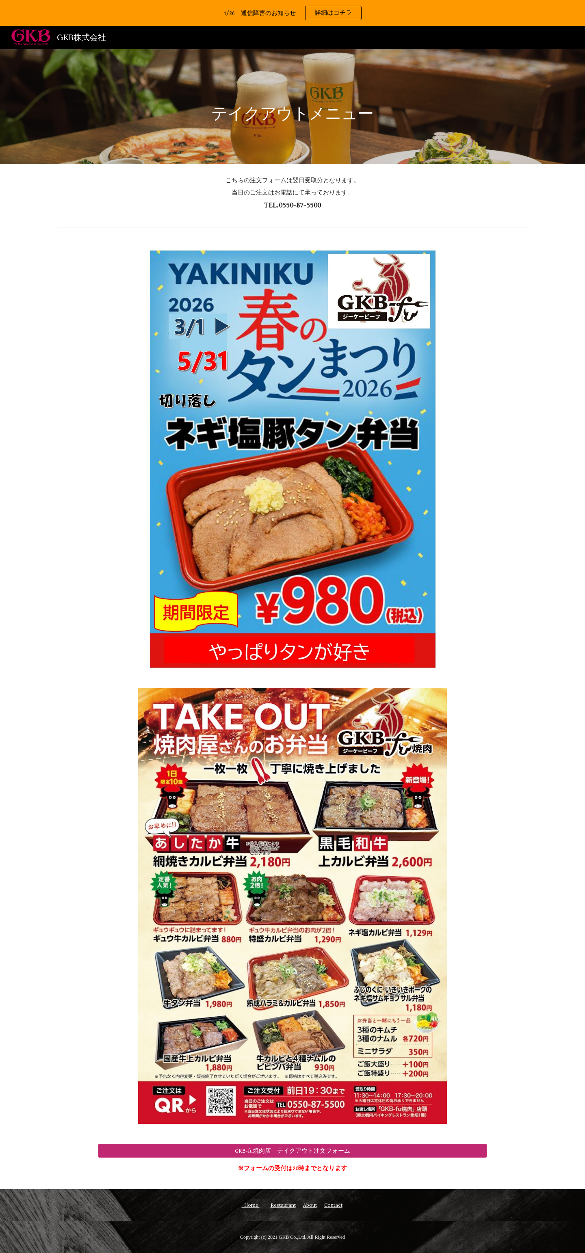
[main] (292, 106)
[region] (292, 13)
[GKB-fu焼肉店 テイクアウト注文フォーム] (292, 1150)
